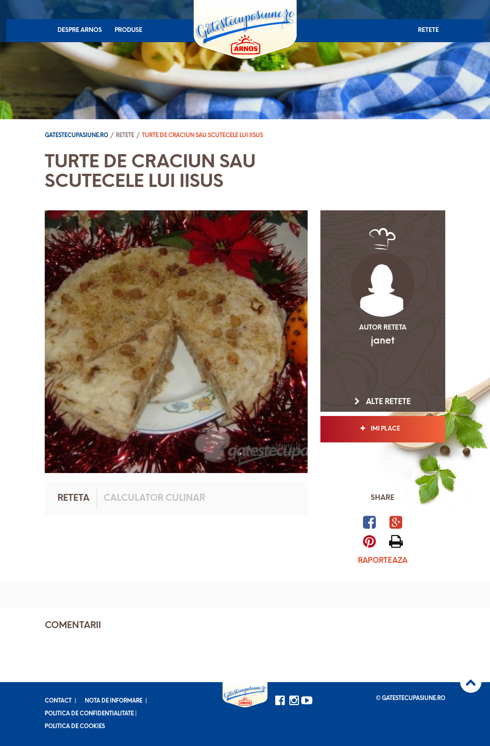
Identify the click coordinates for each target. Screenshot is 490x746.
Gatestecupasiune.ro (76, 135)
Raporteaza (382, 561)
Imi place (382, 428)
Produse (128, 30)
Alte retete (383, 402)
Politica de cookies (75, 726)
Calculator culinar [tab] (154, 498)
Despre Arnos (80, 30)
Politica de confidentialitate (89, 714)
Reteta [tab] (73, 498)
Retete (428, 30)
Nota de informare (113, 701)
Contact (58, 701)
